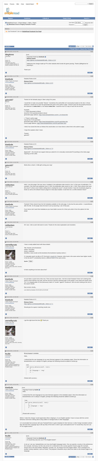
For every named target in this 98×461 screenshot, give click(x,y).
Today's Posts (67, 18)
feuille (7, 354)
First (77, 46)
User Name (72, 22)
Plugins (34, 22)
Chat (22, 4)
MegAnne (9, 54)
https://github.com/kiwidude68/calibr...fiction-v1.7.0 (38, 148)
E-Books (46, 18)
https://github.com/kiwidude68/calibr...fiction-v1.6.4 (41, 60)
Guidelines (27, 18)
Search (86, 18)
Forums (12, 4)
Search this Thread (86, 49)
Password (71, 24)
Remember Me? (88, 22)
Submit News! (30, 4)
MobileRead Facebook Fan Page (31, 31)
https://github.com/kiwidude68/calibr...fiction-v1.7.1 (38, 304)
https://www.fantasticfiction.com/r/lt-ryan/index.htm (53, 121)
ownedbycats (11, 245)
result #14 (54, 256)
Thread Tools (74, 49)
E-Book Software (22, 22)
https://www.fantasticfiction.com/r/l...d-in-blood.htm (53, 115)
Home (6, 4)
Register (10, 18)
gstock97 (9, 100)
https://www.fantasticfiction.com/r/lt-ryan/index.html (51, 123)
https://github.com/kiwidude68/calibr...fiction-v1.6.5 (38, 83)
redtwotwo (9, 185)
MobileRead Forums (12, 22)
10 (89, 46)
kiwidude (9, 79)
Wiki (17, 4)
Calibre (29, 22)
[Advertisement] (49, 39)
